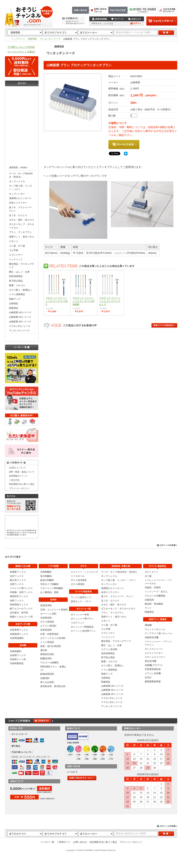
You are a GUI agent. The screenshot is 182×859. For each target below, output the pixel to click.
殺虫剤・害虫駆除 (154, 604)
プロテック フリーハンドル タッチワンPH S (57, 301)
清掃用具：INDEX (18, 167)
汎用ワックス (17, 584)
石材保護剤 (15, 651)
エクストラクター (154, 653)
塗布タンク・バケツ (81, 601)
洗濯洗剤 (44, 678)
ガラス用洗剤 (47, 621)
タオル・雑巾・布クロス (21, 220)
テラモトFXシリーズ (19, 326)
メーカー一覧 (47, 842)
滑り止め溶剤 (47, 682)
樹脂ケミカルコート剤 (21, 616)
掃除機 (148, 625)
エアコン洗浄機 (153, 673)
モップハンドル (17, 181)
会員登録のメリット (18, 476)
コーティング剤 (21, 98)
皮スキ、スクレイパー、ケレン (21, 209)
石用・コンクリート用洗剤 (54, 609)
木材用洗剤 (46, 617)
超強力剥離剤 (47, 580)
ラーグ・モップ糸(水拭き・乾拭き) (21, 175)
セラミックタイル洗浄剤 (52, 638)
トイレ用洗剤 (47, 642)
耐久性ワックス (18, 580)
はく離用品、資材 (49, 592)
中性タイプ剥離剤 (49, 584)
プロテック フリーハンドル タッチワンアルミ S (109, 301)
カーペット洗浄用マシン (83, 631)
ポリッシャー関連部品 (82, 627)
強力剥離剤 (46, 576)
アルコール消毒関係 (155, 595)
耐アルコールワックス (21, 608)
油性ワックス (17, 600)
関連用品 (13, 308)
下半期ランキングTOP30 (21, 47)
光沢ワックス (17, 576)
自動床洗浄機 (151, 637)
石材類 (21, 112)
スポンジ (13, 241)
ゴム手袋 (13, 250)
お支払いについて (17, 467)
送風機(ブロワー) (153, 665)
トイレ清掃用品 (17, 294)
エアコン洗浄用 (109, 649)
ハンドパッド (16, 259)
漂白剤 (43, 650)
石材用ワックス (18, 655)
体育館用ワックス (19, 634)
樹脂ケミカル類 (21, 91)
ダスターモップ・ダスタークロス (21, 226)
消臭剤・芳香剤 (153, 587)
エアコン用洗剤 (48, 625)
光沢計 (148, 677)
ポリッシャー (21, 147)
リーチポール (77, 576)
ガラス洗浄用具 (79, 580)
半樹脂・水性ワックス (21, 592)
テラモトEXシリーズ (111, 702)
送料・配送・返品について (21, 472)
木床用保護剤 (17, 638)
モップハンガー (17, 194)
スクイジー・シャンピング (84, 572)
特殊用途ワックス (19, 604)
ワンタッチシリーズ (50, 39)
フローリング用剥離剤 (51, 588)
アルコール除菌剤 (49, 662)
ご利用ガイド (64, 842)
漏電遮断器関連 (153, 681)
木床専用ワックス (19, 630)
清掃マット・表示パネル (21, 236)
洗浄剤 (21, 126)
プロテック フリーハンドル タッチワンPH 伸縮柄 (83, 301)
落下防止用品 (16, 280)
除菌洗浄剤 (46, 658)
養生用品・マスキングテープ (21, 266)
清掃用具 (32, 39)
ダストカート (151, 572)
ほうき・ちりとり (18, 215)
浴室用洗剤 (46, 630)
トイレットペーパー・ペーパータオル (158, 582)
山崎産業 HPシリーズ (20, 321)
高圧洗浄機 (150, 661)
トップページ (111, 2)
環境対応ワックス (19, 596)
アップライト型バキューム (158, 633)
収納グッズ (14, 299)
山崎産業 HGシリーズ (20, 312)
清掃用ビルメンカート (20, 198)
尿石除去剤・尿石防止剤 (52, 686)
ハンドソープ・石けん (156, 591)
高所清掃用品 (16, 276)
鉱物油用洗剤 (47, 674)
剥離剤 (21, 119)
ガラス (21, 133)
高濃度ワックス (18, 572)
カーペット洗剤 (48, 613)
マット (148, 608)
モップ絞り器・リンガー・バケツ (20, 187)
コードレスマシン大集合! (21, 51)
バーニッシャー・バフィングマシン (158, 643)
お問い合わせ (141, 2)
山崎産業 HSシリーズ (20, 317)
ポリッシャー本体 (80, 614)
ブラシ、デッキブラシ (20, 232)
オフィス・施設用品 (21, 337)
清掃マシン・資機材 (21, 154)
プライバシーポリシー (19, 488)
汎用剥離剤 (46, 572)
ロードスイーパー (154, 649)
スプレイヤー (16, 254)
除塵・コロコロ (17, 285)
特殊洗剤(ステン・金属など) (53, 668)
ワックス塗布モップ (81, 597)
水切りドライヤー (18, 202)
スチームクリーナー (155, 657)
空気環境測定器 (153, 669)
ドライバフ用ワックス (21, 588)
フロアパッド (77, 623)
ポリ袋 (148, 576)
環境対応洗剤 (47, 654)
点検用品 (13, 303)
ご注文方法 (126, 2)
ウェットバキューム (155, 629)
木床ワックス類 (21, 105)
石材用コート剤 (18, 659)
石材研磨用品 (17, 663)
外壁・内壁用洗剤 (49, 634)
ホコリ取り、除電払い (20, 290)
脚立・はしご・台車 (19, 272)
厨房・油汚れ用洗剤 (50, 646)
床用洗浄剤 (46, 605)
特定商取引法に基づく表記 (163, 2)
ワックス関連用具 (21, 140)
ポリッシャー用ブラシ (82, 618)
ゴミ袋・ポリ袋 (17, 246)
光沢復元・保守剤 (19, 612)
